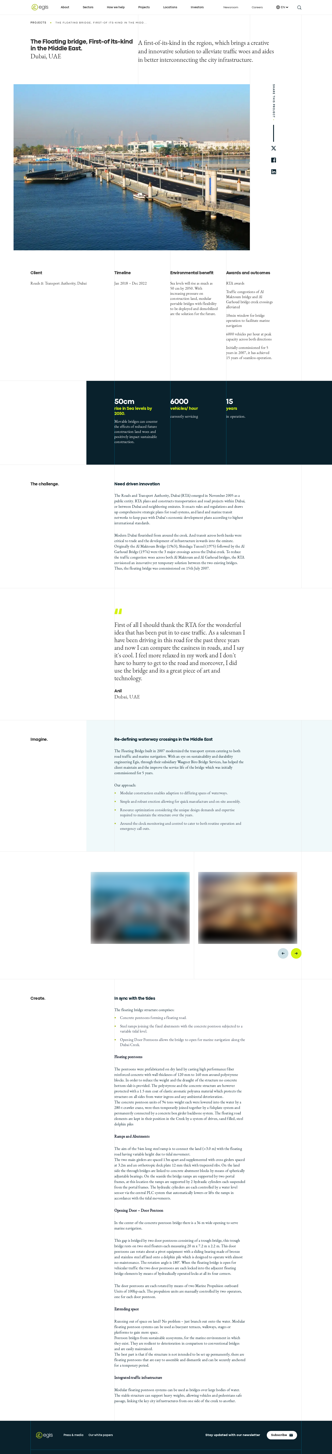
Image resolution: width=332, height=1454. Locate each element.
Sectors (88, 7)
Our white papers (101, 1435)
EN (282, 7)
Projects (144, 7)
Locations (170, 7)
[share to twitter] (273, 148)
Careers (257, 7)
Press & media (73, 1435)
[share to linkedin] (273, 171)
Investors (197, 7)
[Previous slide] (283, 953)
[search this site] (299, 7)
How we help (116, 7)
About (65, 7)
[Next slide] (296, 953)
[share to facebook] (273, 160)
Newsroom (230, 7)
